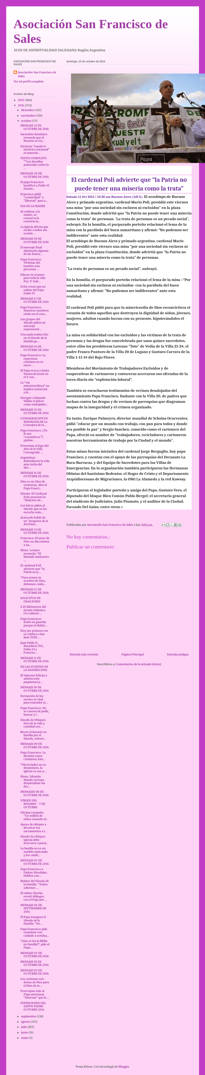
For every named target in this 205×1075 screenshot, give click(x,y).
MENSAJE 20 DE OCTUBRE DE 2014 (34, 175)
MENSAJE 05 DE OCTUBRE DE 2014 (34, 954)
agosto (26, 1022)
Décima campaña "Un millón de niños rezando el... (34, 816)
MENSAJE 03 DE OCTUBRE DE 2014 (34, 963)
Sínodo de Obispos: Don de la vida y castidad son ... (33, 723)
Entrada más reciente (84, 654)
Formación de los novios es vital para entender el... (34, 699)
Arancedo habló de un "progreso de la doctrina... (34, 521)
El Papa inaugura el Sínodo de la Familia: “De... (33, 920)
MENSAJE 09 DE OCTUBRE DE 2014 (34, 745)
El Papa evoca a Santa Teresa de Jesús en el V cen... (34, 374)
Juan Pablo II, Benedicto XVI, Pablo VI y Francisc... (31, 648)
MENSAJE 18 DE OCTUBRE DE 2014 (34, 240)
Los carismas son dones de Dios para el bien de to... (34, 982)
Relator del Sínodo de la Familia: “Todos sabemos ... (34, 884)
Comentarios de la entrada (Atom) (138, 664)
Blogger (124, 1066)
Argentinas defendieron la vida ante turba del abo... (34, 462)
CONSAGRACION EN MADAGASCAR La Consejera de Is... (34, 422)
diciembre (28, 110)
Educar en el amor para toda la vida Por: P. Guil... (32, 278)
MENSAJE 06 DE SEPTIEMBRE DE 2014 (33, 908)
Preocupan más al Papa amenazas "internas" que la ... (34, 994)
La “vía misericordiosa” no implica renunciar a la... (34, 387)
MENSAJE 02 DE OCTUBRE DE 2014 (34, 972)
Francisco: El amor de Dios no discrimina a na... (34, 541)
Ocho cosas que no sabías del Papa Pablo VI (33, 290)
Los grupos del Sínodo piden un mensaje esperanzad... (33, 324)
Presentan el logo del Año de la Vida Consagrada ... (34, 449)
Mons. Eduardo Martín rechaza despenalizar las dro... (32, 781)
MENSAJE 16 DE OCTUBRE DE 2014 (34, 348)
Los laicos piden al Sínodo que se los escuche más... (33, 509)
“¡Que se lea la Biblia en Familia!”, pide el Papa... (34, 944)
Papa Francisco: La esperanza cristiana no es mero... (33, 360)
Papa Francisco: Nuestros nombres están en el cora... (34, 311)
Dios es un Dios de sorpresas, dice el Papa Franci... (33, 485)
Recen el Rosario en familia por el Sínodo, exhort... (33, 735)
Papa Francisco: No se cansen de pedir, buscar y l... (34, 711)
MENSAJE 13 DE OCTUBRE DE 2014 (34, 531)
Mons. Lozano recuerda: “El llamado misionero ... (34, 555)
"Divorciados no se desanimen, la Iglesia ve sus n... (33, 768)
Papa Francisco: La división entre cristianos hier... (33, 756)
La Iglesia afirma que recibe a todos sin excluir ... (34, 230)
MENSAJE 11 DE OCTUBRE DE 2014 (34, 659)
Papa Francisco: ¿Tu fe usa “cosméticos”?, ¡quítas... (33, 435)
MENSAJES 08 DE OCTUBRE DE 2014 (34, 793)
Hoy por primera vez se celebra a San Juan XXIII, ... (34, 634)
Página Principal (132, 654)
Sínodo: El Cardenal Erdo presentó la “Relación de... (33, 497)
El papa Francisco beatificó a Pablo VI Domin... (34, 185)
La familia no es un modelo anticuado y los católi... (34, 852)
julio (24, 1027)
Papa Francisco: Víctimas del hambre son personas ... (31, 264)
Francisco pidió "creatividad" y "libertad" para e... (34, 197)
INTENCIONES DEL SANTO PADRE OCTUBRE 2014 (33, 1006)
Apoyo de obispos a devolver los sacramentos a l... (33, 828)
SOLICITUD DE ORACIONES (30, 599)
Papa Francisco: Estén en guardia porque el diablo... (33, 622)
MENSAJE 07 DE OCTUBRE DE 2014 (34, 862)
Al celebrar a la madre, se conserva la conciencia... (30, 216)
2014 (21, 105)
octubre (26, 121)
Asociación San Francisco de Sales (37, 74)
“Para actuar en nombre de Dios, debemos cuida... (33, 581)
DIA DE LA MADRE (32, 206)
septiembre (29, 1016)
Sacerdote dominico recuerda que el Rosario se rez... (33, 137)
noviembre (28, 115)
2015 (21, 100)
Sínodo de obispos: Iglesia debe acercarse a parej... (34, 840)
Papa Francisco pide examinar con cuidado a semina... (34, 932)
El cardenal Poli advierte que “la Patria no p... (32, 569)
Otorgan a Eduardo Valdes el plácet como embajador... (34, 401)
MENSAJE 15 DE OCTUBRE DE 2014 (34, 411)
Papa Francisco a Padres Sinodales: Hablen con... (33, 872)
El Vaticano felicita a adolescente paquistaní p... (33, 679)
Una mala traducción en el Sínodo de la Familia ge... (34, 338)
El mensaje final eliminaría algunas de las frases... (34, 251)
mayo (25, 1038)
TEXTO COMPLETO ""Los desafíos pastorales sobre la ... (34, 163)
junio (25, 1032)
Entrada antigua (177, 654)
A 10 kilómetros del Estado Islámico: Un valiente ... (33, 610)
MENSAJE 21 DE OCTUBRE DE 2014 (34, 127)
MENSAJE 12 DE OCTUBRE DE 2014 (34, 591)
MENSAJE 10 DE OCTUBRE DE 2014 (34, 689)
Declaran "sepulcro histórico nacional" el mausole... (34, 150)
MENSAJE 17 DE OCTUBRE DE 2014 (34, 300)
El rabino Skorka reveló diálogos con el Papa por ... (33, 896)
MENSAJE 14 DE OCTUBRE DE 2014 (34, 474)
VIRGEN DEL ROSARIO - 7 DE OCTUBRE (32, 804)
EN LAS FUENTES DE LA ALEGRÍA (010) (34, 668)
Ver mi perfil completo (29, 81)
